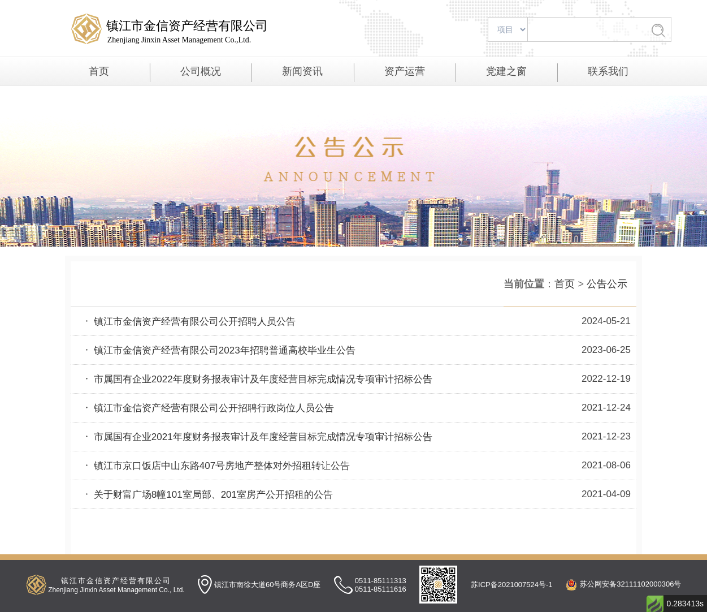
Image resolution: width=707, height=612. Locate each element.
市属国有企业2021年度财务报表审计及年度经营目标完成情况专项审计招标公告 (257, 437)
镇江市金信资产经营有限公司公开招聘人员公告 (189, 321)
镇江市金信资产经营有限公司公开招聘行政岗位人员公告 (208, 408)
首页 (99, 71)
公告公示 (607, 284)
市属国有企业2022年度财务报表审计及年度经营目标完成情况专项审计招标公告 (257, 379)
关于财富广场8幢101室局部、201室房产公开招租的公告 (207, 494)
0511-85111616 (380, 589)
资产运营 (404, 71)
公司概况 (200, 71)
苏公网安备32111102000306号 (630, 584)
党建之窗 (506, 71)
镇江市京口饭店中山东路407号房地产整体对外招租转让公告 (216, 465)
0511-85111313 (380, 580)
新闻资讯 (302, 71)
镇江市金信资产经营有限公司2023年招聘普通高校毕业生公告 (218, 350)
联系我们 (608, 71)
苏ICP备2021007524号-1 (512, 584)
